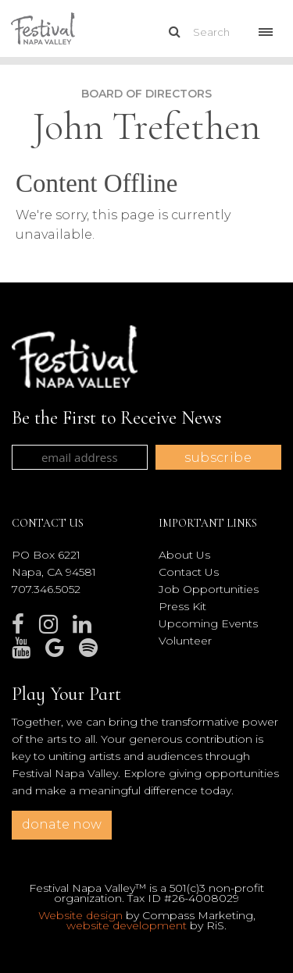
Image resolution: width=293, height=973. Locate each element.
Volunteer (185, 641)
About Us (184, 555)
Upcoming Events (208, 623)
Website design (80, 915)
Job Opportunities (209, 589)
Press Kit (182, 606)
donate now (62, 824)
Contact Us (189, 572)
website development (126, 925)
